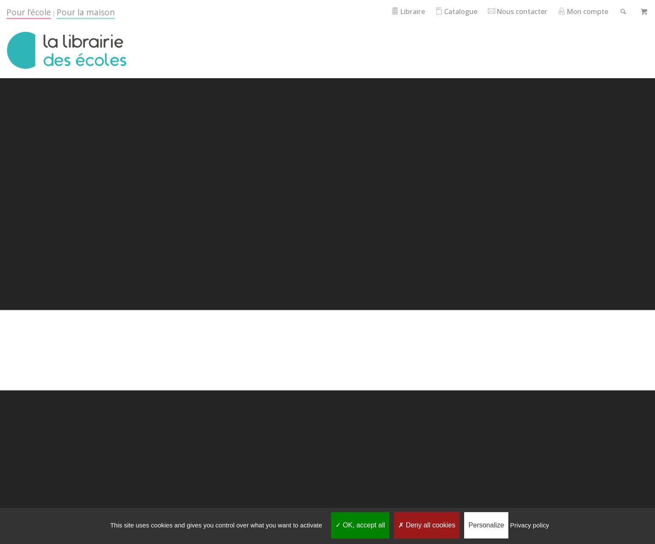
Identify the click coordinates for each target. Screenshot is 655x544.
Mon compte (580, 11)
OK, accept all (360, 525)
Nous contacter (513, 11)
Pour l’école (28, 12)
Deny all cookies (426, 525)
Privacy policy (529, 525)
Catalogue (449, 11)
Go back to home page (328, 384)
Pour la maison (86, 12)
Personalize (486, 525)
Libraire (398, 11)
